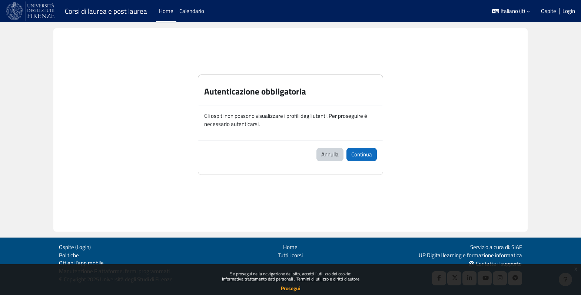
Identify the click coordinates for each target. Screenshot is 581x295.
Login (568, 11)
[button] (511, 11)
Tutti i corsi (290, 254)
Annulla (330, 154)
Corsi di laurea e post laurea (106, 11)
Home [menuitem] (166, 11)
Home (290, 246)
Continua (361, 154)
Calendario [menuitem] (191, 11)
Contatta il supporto (495, 263)
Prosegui (291, 288)
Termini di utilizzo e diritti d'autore (327, 278)
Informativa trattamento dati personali (258, 278)
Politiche (69, 254)
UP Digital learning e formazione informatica (470, 254)
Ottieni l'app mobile (81, 262)
